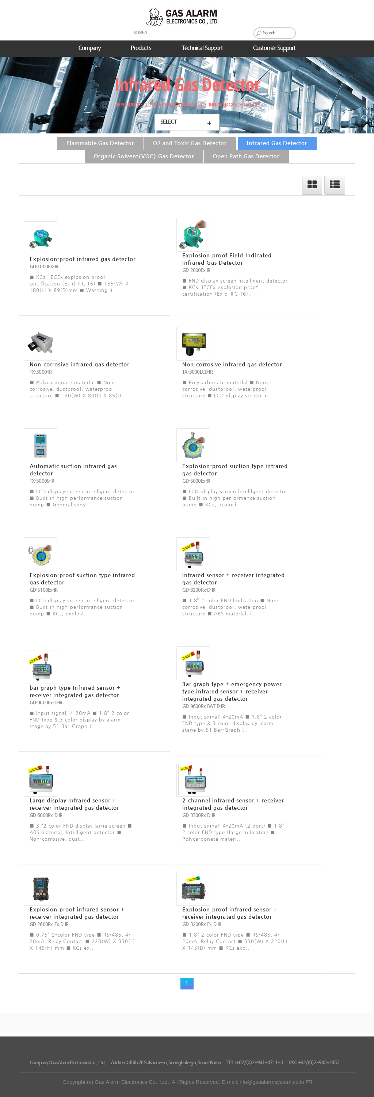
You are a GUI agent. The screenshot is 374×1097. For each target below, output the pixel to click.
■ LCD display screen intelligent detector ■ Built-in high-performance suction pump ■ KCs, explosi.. (234, 498)
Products (141, 48)
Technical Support (202, 48)
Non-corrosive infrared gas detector (79, 364)
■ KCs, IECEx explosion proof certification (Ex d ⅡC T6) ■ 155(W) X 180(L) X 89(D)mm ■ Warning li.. (79, 283)
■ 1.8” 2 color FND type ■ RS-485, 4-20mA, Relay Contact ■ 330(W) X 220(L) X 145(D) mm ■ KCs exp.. (235, 941)
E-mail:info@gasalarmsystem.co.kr (267, 1082)
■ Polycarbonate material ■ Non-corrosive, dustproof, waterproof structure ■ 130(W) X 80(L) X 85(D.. (77, 389)
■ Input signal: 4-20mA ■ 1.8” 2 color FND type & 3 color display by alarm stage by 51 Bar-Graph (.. (79, 719)
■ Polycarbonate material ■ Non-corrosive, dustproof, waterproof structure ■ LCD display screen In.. (227, 389)
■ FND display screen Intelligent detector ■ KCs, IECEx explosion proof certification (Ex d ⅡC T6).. (235, 287)
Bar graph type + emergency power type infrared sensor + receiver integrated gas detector (232, 691)
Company (89, 48)
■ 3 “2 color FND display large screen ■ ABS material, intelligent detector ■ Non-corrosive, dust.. (81, 832)
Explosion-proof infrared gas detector (83, 259)
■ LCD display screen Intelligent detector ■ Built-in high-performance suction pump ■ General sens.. (82, 498)
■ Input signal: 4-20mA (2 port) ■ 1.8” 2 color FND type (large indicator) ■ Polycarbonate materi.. (233, 832)
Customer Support (274, 48)
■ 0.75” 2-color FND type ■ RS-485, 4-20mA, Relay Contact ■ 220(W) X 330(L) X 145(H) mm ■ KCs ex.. (82, 941)
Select (168, 122)
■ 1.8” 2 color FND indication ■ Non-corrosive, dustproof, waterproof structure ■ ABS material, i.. (230, 607)
